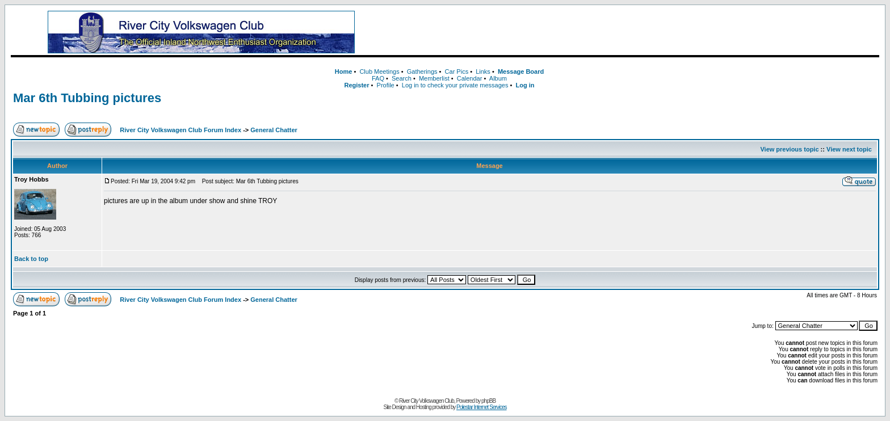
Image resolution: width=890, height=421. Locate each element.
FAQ (378, 78)
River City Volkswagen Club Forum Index (180, 130)
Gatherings (422, 71)
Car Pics (457, 71)
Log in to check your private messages (455, 85)
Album (498, 78)
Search (402, 78)
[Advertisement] (638, 32)
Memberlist (434, 78)
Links (483, 71)
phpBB (488, 401)
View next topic (849, 149)
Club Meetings (379, 71)
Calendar (469, 78)
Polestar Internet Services (481, 407)
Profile (385, 85)
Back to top (31, 258)
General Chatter (273, 130)
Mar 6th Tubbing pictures (87, 98)
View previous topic (789, 149)
